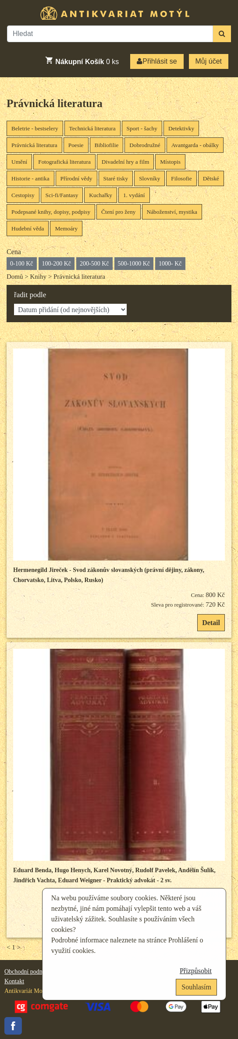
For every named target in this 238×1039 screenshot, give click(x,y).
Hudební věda (27, 228)
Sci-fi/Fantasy (62, 195)
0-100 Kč (21, 263)
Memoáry (66, 228)
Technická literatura (92, 128)
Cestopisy (23, 195)
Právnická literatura (55, 103)
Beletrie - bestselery (34, 128)
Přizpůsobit (196, 970)
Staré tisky (115, 178)
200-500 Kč (94, 263)
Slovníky (149, 178)
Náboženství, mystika (172, 212)
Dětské (211, 178)
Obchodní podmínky (29, 971)
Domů (15, 276)
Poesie (76, 145)
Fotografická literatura (64, 161)
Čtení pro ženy (118, 212)
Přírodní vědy (76, 178)
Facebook (13, 1026)
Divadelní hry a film (125, 161)
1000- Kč (170, 263)
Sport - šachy (142, 128)
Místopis (170, 161)
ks (82, 60)
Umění (19, 161)
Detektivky (181, 128)
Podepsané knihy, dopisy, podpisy (50, 212)
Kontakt (14, 981)
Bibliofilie (107, 145)
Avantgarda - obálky (195, 145)
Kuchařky (100, 195)
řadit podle (30, 295)
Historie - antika (30, 178)
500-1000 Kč (134, 263)
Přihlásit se (157, 61)
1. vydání (134, 195)
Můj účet (208, 61)
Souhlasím (196, 987)
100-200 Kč (56, 263)
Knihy (38, 276)
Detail (211, 622)
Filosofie (181, 178)
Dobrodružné (144, 145)
